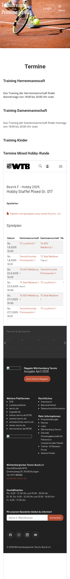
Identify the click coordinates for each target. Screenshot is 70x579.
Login (47, 8)
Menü (61, 8)
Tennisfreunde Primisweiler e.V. (16, 8)
